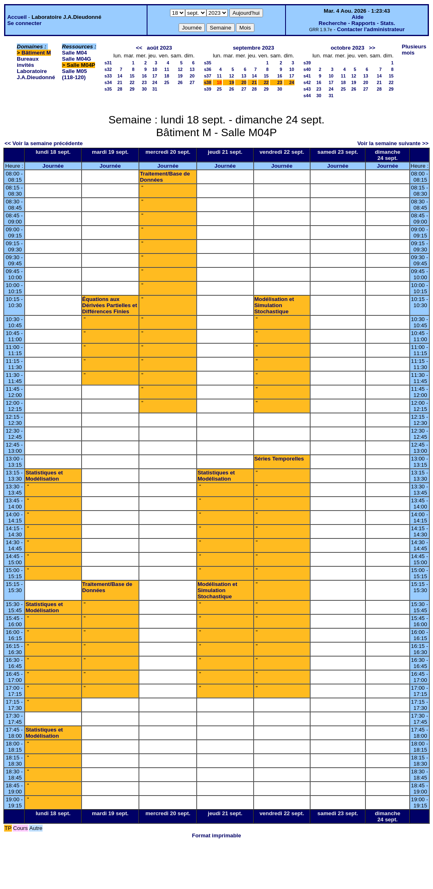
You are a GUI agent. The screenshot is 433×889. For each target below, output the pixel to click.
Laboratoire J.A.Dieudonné (36, 74)
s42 (307, 82)
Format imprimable (216, 835)
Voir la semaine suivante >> (392, 143)
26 (180, 82)
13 (192, 69)
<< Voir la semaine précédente (44, 143)
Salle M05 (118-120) (74, 74)
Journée (53, 166)
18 (166, 75)
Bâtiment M (36, 53)
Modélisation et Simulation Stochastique (274, 305)
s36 (207, 69)
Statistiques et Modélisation (44, 476)
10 (154, 69)
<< (139, 48)
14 (119, 75)
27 (192, 82)
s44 (307, 95)
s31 (108, 62)
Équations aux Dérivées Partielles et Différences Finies (109, 305)
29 (131, 89)
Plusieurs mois (414, 49)
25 (166, 82)
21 (119, 82)
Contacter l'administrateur (371, 29)
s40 (307, 69)
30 (144, 89)
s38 (207, 82)
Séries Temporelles (279, 459)
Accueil (17, 17)
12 (180, 69)
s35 (108, 89)
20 (192, 75)
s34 (108, 82)
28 (119, 89)
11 (166, 69)
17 (154, 75)
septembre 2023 (253, 48)
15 (131, 75)
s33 (108, 75)
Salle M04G (76, 59)
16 (144, 75)
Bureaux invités (28, 62)
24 (154, 82)
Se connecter (24, 23)
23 (144, 82)
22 (131, 82)
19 (180, 75)
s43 (307, 89)
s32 (108, 69)
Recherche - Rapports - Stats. (357, 23)
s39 (207, 89)
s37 (207, 75)
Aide (358, 17)
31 (154, 89)
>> (372, 48)
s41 (307, 75)
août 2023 (159, 48)
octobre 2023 (347, 48)
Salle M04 (74, 53)
